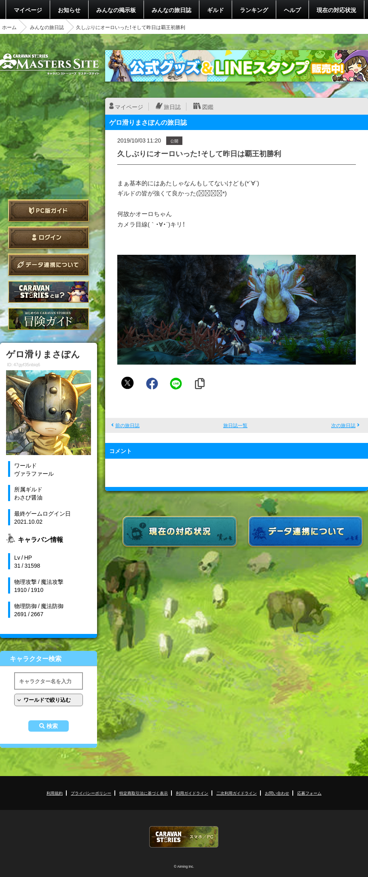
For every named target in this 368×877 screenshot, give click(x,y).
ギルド (215, 10)
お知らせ (69, 10)
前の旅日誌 (127, 425)
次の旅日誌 (343, 425)
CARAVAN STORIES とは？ (48, 292)
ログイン (48, 238)
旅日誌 (172, 107)
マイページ (28, 10)
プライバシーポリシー (91, 793)
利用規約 (55, 793)
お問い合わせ (277, 793)
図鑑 (208, 107)
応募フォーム (309, 793)
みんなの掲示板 (116, 10)
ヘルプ (292, 10)
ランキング (254, 10)
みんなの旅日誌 (171, 10)
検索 (52, 726)
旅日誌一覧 (235, 425)
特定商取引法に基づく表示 (143, 793)
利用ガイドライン (192, 793)
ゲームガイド (48, 319)
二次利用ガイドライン (236, 793)
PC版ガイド (48, 210)
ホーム (9, 27)
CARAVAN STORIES (184, 837)
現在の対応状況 (336, 10)
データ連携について (48, 265)
